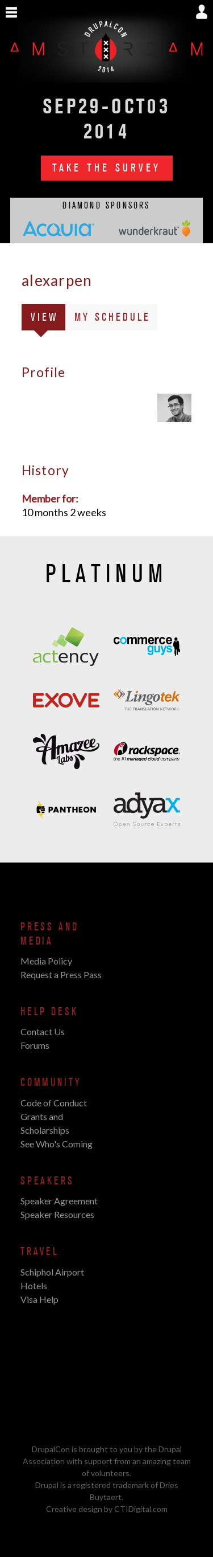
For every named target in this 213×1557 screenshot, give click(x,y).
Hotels (33, 1285)
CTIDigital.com (141, 1509)
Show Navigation (11, 12)
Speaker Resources (57, 1214)
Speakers (47, 1181)
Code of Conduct (53, 1102)
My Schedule (112, 317)
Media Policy (46, 960)
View (48, 319)
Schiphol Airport (52, 1271)
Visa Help (39, 1299)
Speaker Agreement (59, 1200)
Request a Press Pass (61, 974)
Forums (34, 1045)
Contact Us (42, 1031)
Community (50, 1082)
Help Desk (49, 1012)
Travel (39, 1251)
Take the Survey (106, 168)
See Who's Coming (56, 1143)
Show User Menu (201, 12)
